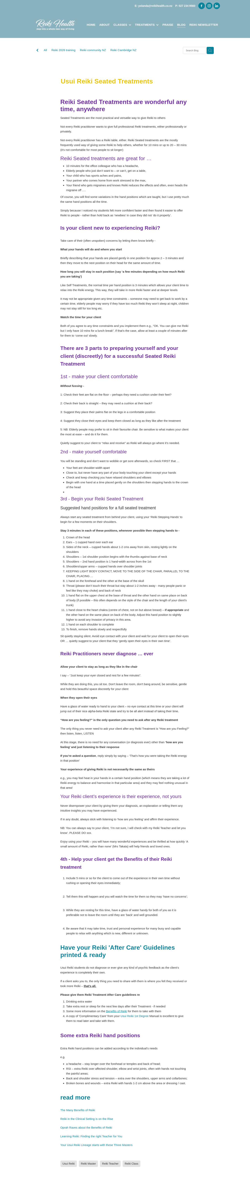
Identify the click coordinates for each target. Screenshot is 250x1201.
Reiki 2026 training (63, 50)
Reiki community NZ (93, 50)
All (45, 50)
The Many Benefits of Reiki (77, 1110)
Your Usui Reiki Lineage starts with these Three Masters (96, 1145)
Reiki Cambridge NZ (123, 50)
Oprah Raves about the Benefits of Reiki (86, 1127)
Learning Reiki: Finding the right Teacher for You (91, 1136)
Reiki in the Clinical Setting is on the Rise (86, 1118)
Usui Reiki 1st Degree (134, 1016)
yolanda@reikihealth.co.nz (155, 5)
